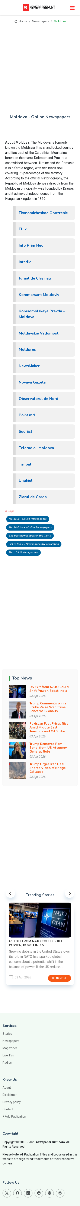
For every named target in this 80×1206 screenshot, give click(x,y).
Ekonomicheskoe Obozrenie (43, 212)
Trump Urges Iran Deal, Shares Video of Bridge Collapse (47, 768)
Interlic (25, 261)
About (7, 1087)
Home (20, 21)
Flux (23, 229)
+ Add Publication (14, 1116)
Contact (8, 1109)
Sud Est (25, 431)
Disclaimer (10, 1094)
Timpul (25, 464)
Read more (59, 978)
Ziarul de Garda (33, 496)
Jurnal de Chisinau (35, 278)
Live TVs (8, 1055)
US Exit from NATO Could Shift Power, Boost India (49, 689)
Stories (7, 1033)
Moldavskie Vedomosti (39, 333)
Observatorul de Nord (38, 398)
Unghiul (25, 480)
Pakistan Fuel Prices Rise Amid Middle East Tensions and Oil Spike (48, 727)
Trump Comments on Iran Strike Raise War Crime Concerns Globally (48, 707)
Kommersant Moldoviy (39, 294)
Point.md (27, 415)
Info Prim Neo (31, 245)
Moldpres (27, 349)
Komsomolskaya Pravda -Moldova (42, 314)
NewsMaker (29, 365)
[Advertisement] (40, 66)
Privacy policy (12, 1102)
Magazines (10, 1048)
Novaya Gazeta (32, 382)
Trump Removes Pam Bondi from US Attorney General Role (48, 748)
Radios (7, 1062)
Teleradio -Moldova (36, 447)
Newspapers (40, 21)
